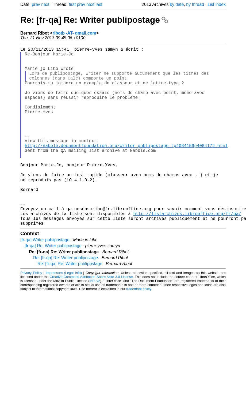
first (72, 4)
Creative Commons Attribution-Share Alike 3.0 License (91, 316)
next (45, 4)
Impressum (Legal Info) (64, 312)
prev (36, 4)
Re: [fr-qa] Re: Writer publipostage (94, 20)
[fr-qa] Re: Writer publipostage (53, 285)
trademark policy (138, 328)
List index (216, 4)
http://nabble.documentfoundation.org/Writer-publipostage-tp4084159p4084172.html (126, 168)
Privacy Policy (31, 312)
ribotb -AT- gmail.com (74, 33)
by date (177, 4)
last (99, 4)
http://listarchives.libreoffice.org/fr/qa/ (187, 250)
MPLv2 (95, 320)
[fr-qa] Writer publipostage (45, 279)
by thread (195, 4)
